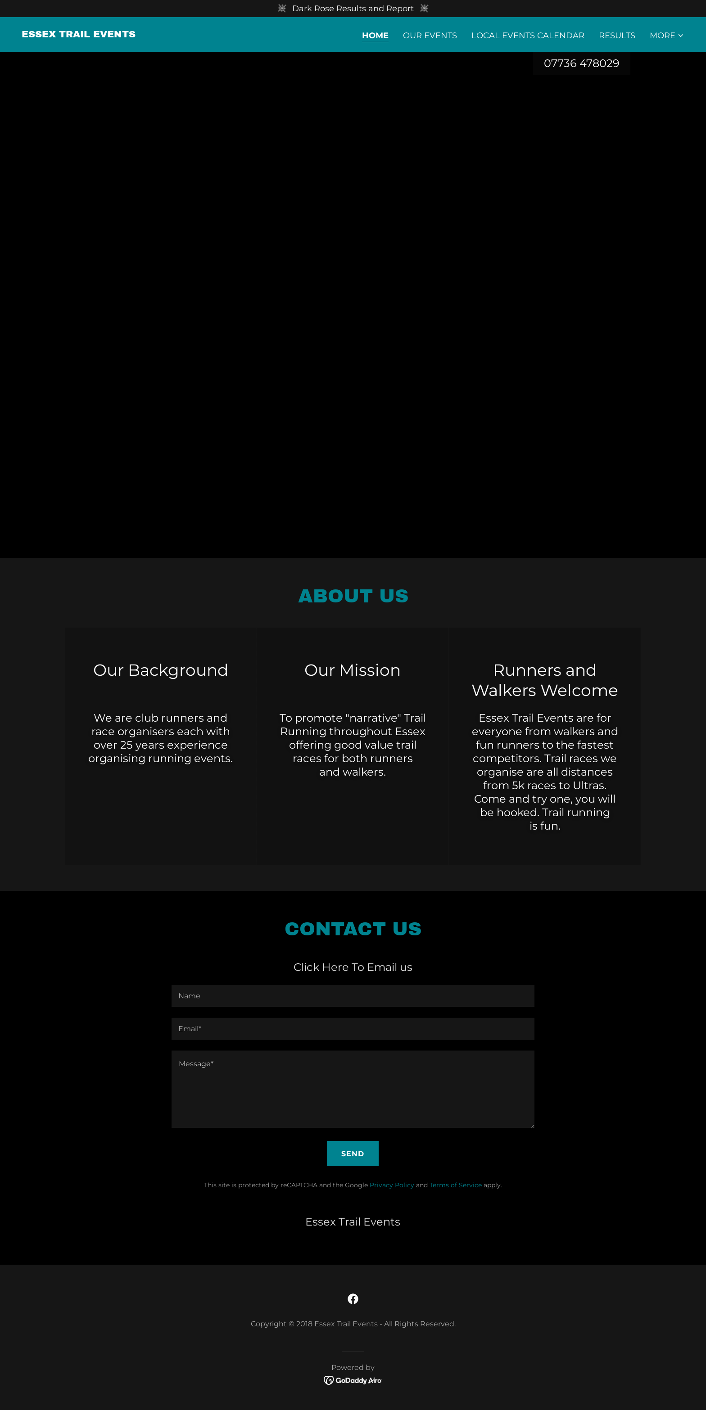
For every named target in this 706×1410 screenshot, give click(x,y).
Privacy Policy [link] (392, 1185)
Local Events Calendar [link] (527, 35)
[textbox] (353, 996)
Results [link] (617, 35)
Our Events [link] (430, 35)
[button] (667, 35)
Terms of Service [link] (456, 1185)
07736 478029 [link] (582, 63)
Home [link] (375, 35)
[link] (79, 35)
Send (352, 1154)
